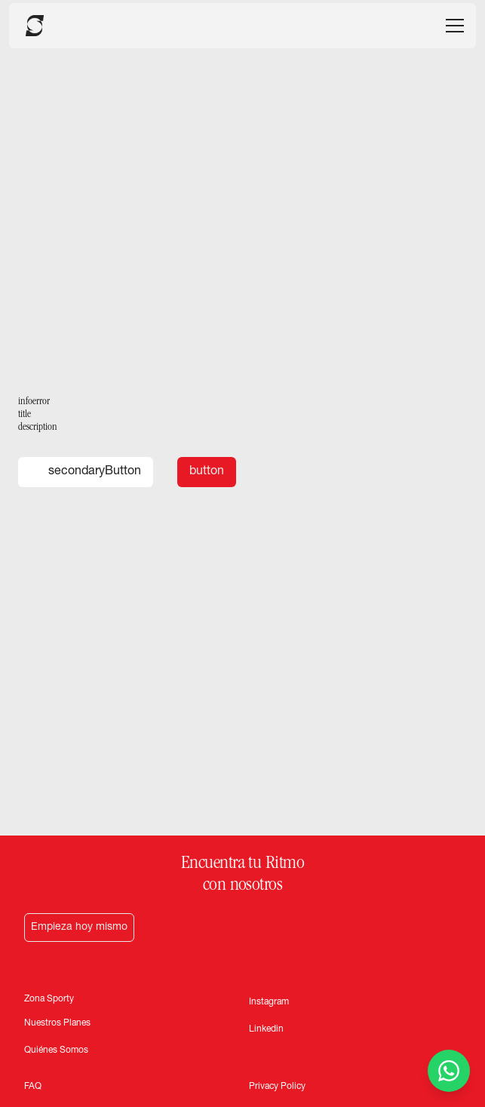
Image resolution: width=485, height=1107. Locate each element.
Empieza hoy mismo (79, 927)
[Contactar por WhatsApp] (449, 1071)
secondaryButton (85, 472)
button (206, 472)
